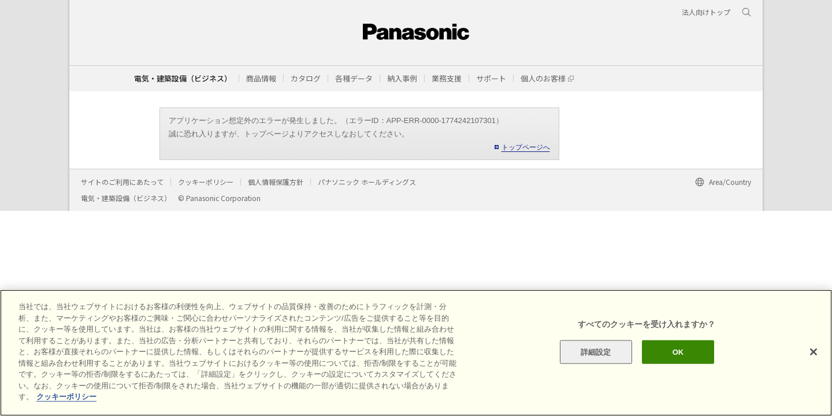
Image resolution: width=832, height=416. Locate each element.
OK (678, 351)
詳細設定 (596, 351)
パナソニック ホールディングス (367, 182)
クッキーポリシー (205, 182)
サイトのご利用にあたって (122, 182)
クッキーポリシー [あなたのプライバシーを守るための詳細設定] (66, 396)
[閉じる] (813, 352)
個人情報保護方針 (275, 182)
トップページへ (526, 147)
